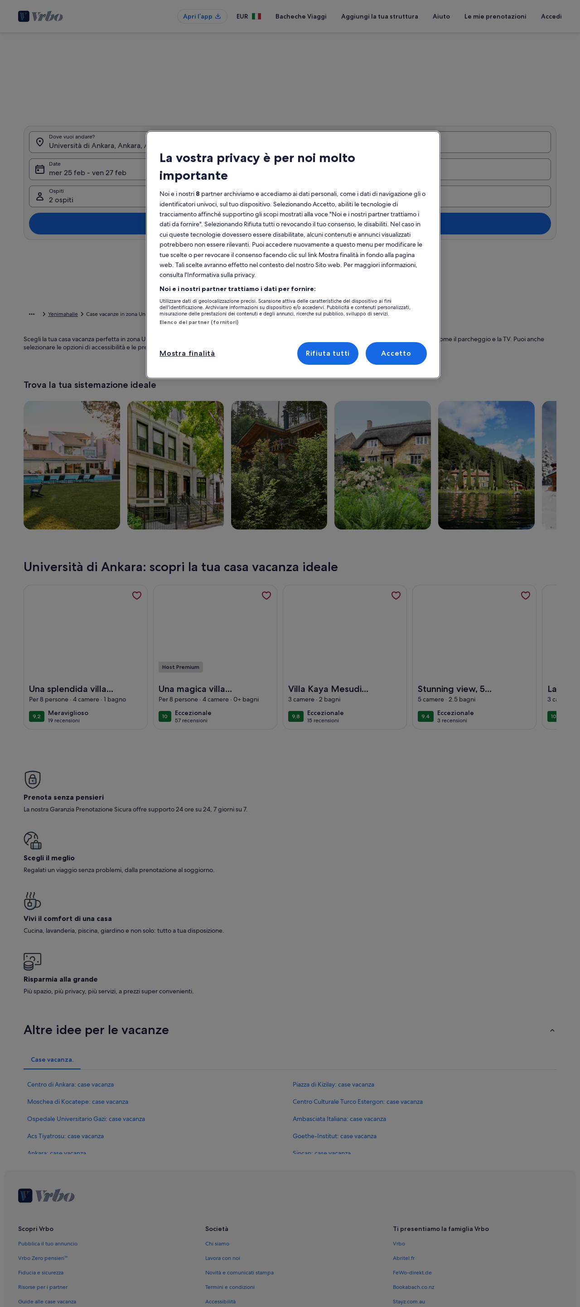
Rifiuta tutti (328, 353)
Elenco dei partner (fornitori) (199, 322)
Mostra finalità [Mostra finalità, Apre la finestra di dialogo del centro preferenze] (187, 353)
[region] (293, 255)
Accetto (396, 353)
